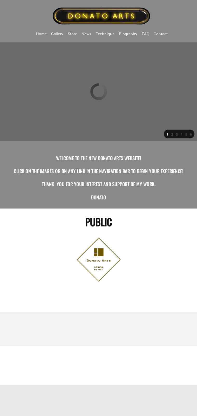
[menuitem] (41, 33)
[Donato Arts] (102, 15)
